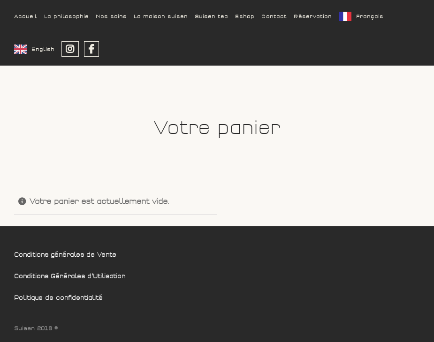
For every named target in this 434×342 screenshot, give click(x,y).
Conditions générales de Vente (65, 255)
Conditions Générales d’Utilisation (69, 277)
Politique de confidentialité (58, 298)
